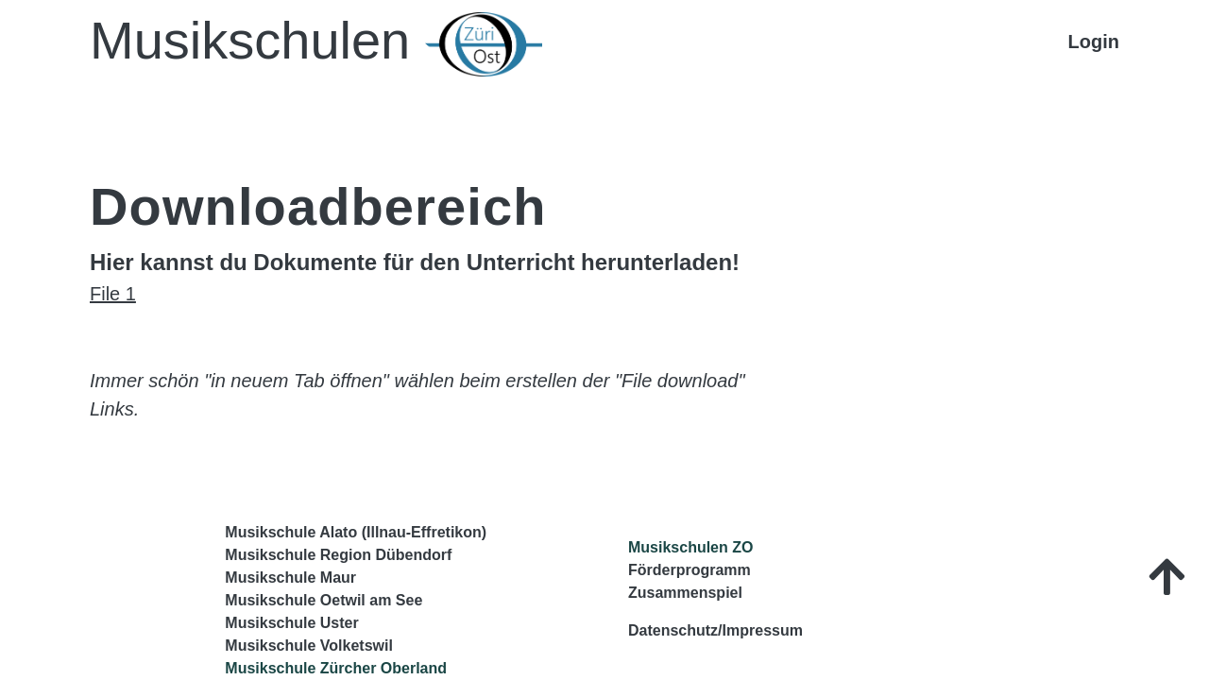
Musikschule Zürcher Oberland (336, 668)
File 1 (113, 293)
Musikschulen (316, 43)
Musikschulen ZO (690, 547)
